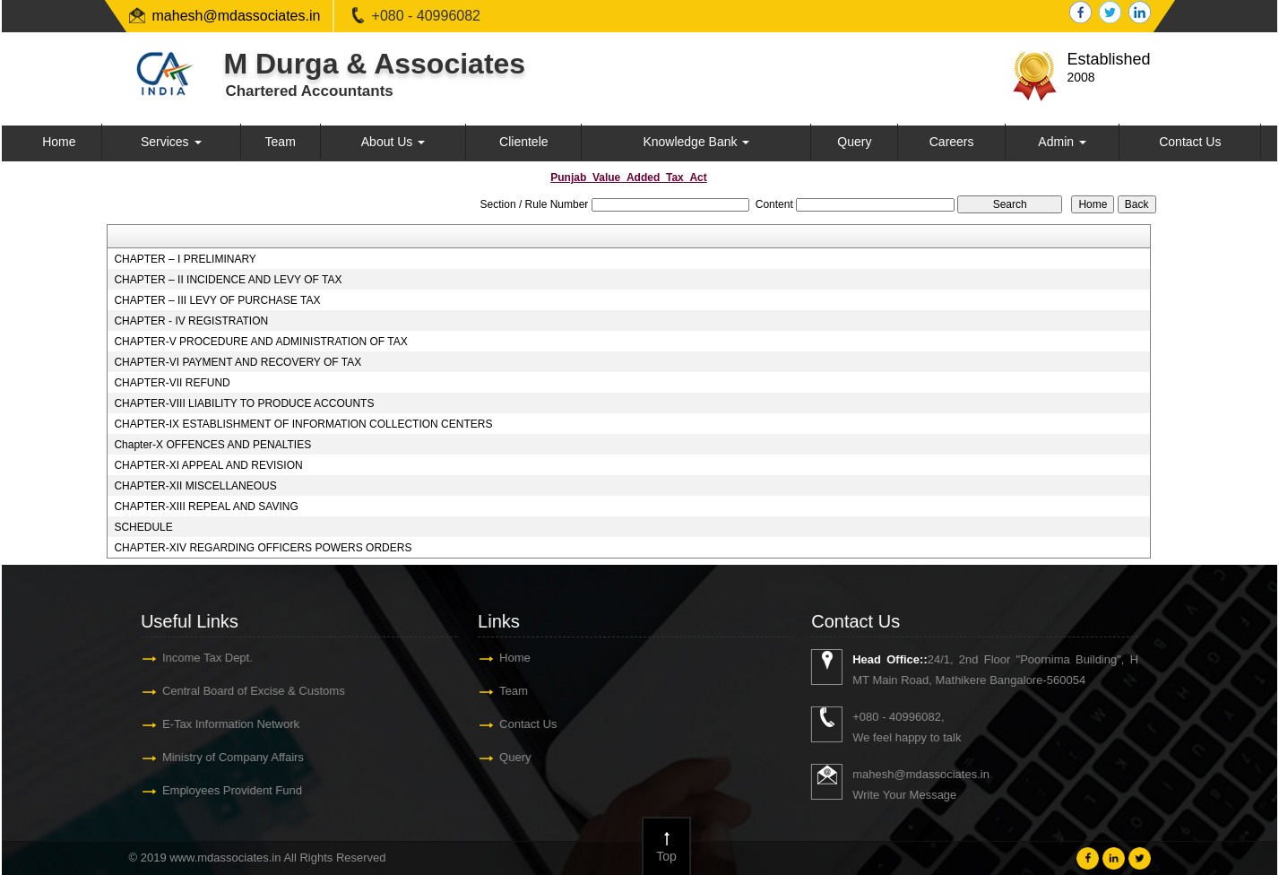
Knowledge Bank (696, 141)
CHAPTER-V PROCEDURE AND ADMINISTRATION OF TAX (260, 341)
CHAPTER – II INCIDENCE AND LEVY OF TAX (227, 279)
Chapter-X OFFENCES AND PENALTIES (212, 444)
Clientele (523, 141)
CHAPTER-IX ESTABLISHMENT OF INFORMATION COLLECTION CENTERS (303, 424)
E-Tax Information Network (224, 724)
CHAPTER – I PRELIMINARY (184, 259)
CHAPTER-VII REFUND (171, 383)
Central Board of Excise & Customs (247, 690)
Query (854, 141)
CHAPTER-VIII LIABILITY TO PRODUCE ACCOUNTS (244, 403)
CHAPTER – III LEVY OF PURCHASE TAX (217, 300)
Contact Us (1190, 141)
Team (280, 141)
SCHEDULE (143, 527)
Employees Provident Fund (226, 790)
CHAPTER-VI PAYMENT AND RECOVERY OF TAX (237, 362)
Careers (951, 141)
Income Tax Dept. (201, 657)
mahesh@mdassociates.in (236, 15)
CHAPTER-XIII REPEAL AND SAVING (206, 506)
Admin (1062, 141)
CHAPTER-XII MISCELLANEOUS (195, 486)
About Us (393, 141)
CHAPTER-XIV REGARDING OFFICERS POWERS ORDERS (262, 547)
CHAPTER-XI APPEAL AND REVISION (208, 465)
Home (58, 141)
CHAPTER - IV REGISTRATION (191, 321)
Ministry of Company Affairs (227, 757)
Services (171, 141)
